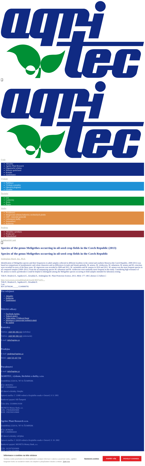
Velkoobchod (11, 236)
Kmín (8, 202)
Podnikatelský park (8, 240)
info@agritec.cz (13, 340)
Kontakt (9, 172)
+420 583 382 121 (15, 336)
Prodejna (4, 228)
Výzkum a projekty (13, 185)
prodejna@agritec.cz (15, 354)
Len (7, 198)
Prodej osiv (10, 234)
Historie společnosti (13, 170)
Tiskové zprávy (12, 316)
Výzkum (4, 179)
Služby (3, 208)
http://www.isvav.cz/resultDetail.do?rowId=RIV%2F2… (23, 280)
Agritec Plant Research (15, 166)
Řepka (8, 204)
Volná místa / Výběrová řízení (17, 318)
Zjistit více (66, 461)
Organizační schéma (14, 168)
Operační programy (13, 187)
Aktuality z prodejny (14, 232)
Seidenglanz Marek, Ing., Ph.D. (13, 259)
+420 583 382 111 (15, 332)
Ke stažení (10, 323)
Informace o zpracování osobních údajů (21, 320)
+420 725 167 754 (14, 358)
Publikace (9, 183)
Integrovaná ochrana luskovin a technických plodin (26, 215)
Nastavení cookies (91, 459)
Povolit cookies (131, 459)
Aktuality (9, 164)
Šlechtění (4, 194)
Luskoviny (10, 200)
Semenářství (10, 221)
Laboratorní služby (13, 219)
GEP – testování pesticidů (16, 217)
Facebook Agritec (13, 314)
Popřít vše (111, 459)
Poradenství (10, 213)
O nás (3, 160)
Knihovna (9, 223)
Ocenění (9, 189)
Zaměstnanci (11, 175)
